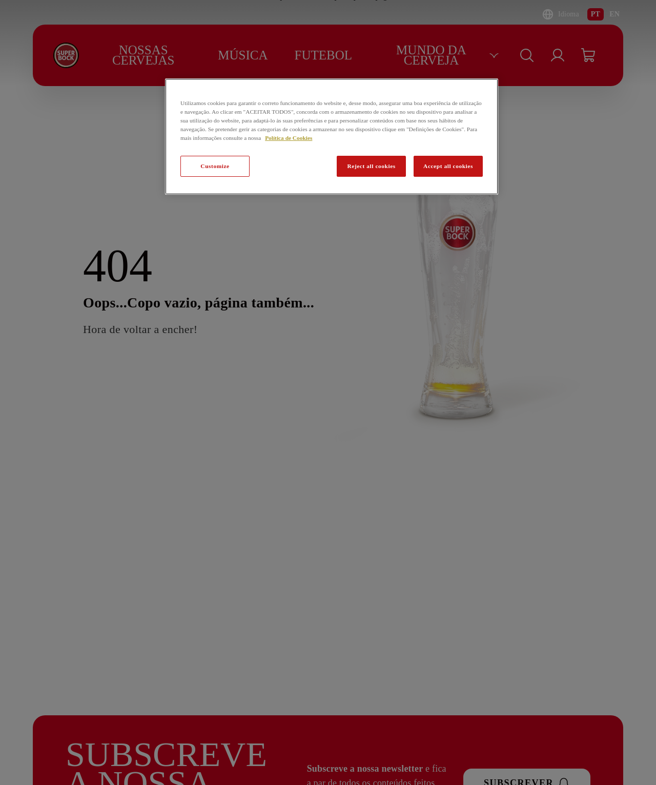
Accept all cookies (448, 166)
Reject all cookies (371, 166)
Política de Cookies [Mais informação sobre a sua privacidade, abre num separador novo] (288, 138)
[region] (331, 136)
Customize (214, 166)
